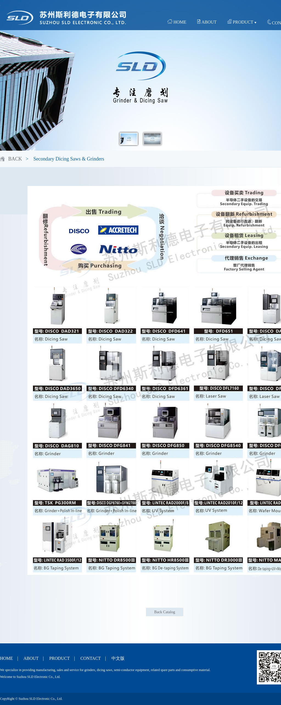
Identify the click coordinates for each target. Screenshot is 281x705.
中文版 (118, 658)
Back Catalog (164, 612)
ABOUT (207, 21)
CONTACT (90, 658)
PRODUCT (241, 21)
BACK (15, 159)
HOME (176, 21)
